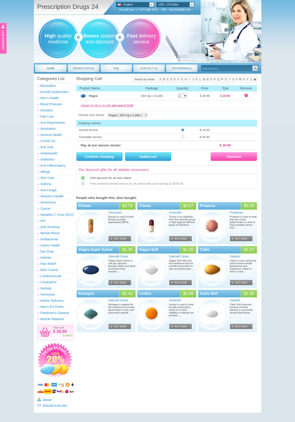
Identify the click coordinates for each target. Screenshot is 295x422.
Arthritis (45, 257)
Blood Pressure (51, 104)
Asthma (45, 184)
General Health (51, 135)
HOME (51, 68)
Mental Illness (50, 233)
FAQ (116, 68)
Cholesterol (48, 282)
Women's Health (52, 196)
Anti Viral (46, 147)
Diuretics (46, 110)
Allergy (45, 171)
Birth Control (49, 270)
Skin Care (47, 178)
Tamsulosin (115, 212)
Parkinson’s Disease (54, 313)
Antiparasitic (49, 153)
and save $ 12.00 (122, 105)
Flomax (84, 206)
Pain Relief (48, 264)
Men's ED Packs (52, 307)
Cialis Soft (209, 293)
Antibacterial (49, 239)
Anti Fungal (48, 190)
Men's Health (49, 98)
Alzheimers (48, 202)
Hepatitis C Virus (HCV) (57, 214)
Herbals (45, 288)
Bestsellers (48, 86)
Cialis (205, 249)
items (69, 335)
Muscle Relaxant (52, 319)
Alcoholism (48, 129)
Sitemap (47, 399)
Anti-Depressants (52, 122)
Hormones (47, 294)
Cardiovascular (51, 276)
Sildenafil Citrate (118, 256)
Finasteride (236, 212)
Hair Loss (47, 116)
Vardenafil (175, 300)
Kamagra (86, 293)
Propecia (207, 206)
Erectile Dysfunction (54, 92)
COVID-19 (47, 141)
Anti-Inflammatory (53, 165)
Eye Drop (47, 251)
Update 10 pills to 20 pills (107, 105)
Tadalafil (235, 256)
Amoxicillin (175, 212)
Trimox (145, 206)
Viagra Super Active (95, 249)
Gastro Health (50, 245)
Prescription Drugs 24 (67, 6)
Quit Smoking (50, 227)
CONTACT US (149, 68)
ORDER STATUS (83, 68)
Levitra (145, 293)
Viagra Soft (148, 249)
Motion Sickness (52, 300)
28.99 (61, 331)
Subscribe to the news (55, 405)
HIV (43, 221)
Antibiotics (47, 159)
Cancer (45, 208)
